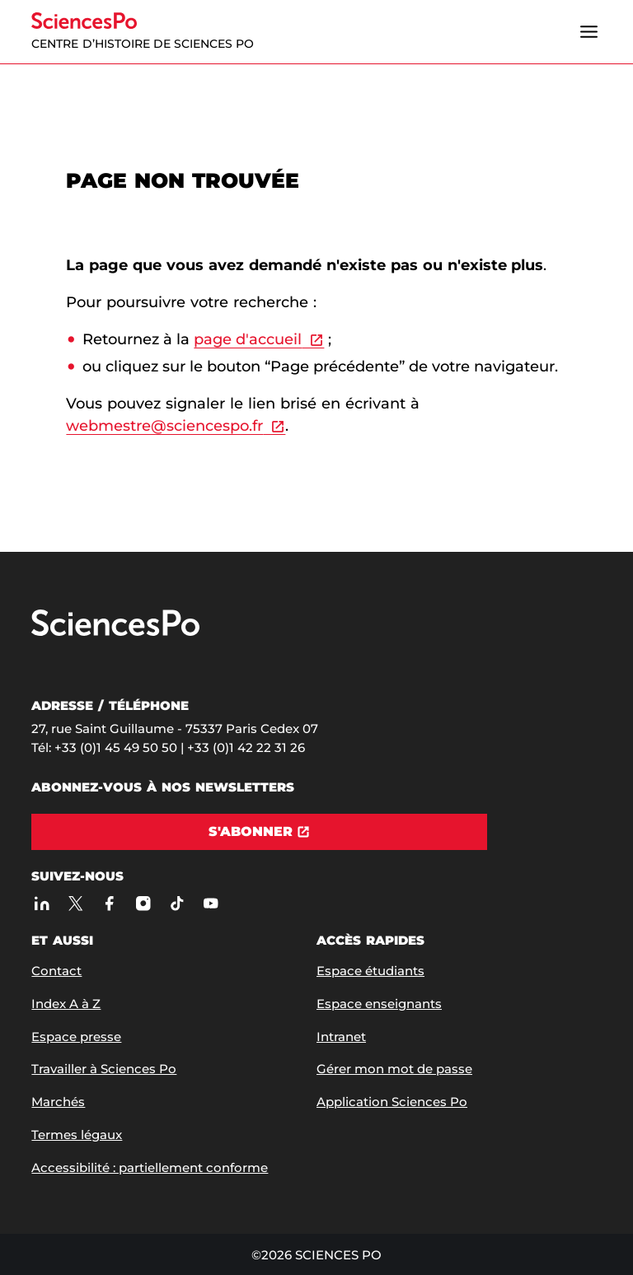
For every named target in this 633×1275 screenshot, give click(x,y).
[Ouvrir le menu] (589, 32)
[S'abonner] (259, 832)
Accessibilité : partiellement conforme (149, 1167)
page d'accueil (248, 339)
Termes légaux (76, 1134)
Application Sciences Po (391, 1101)
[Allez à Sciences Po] (115, 632)
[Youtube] (210, 904)
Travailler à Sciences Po (103, 1069)
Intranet (341, 1036)
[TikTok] (176, 904)
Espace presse (76, 1036)
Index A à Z (66, 1003)
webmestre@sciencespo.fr (164, 426)
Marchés (58, 1101)
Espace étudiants (370, 970)
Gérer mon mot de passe (394, 1069)
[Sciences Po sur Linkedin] (41, 904)
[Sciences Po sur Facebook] (109, 904)
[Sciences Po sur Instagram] (143, 904)
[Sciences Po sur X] (75, 904)
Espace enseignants (379, 1003)
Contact (56, 970)
